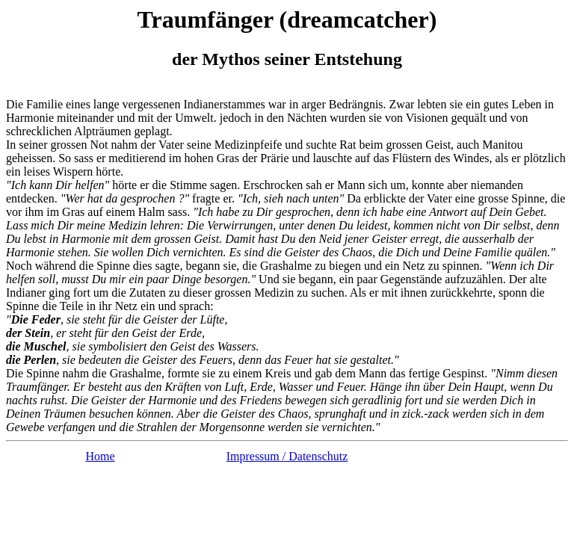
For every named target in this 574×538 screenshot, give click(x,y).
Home (99, 456)
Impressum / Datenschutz (287, 456)
